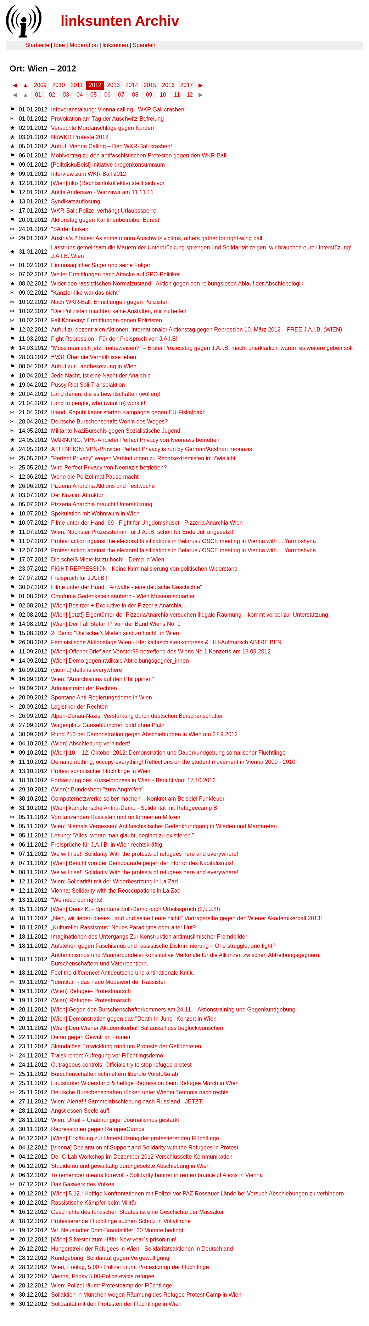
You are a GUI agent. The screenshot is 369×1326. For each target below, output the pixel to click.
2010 (58, 85)
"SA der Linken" (70, 229)
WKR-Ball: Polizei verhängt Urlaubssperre (103, 211)
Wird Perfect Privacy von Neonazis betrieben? (109, 468)
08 (135, 95)
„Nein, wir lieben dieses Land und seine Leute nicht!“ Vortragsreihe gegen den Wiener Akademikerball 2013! (186, 918)
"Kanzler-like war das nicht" (85, 293)
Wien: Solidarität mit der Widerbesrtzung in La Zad (114, 881)
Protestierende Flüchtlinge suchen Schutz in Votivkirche (121, 1221)
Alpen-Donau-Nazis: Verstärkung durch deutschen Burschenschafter (137, 716)
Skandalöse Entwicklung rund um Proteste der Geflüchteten (126, 1046)
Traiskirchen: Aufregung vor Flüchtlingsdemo (107, 1056)
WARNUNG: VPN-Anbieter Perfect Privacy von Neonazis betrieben (135, 440)
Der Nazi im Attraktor (77, 495)
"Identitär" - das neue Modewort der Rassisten (109, 982)
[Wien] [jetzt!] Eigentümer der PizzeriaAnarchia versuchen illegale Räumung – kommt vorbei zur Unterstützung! (190, 615)
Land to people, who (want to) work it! (98, 403)
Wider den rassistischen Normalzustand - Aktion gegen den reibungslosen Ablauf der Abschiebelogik (177, 284)
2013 (113, 85)
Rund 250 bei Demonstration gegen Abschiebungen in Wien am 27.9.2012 (144, 734)
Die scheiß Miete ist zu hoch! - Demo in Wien (107, 560)
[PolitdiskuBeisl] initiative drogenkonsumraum (108, 165)
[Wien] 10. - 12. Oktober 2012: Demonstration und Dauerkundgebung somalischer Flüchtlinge (168, 753)
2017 (186, 85)
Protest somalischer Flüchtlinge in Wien (100, 771)
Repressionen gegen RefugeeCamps (97, 1129)
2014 (131, 85)
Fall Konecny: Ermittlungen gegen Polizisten (106, 320)
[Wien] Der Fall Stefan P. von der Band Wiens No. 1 (115, 624)
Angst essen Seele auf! (80, 1111)
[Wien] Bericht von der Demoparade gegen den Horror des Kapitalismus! (142, 863)
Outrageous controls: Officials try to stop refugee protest (121, 1065)
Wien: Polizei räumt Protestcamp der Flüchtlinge (111, 1285)
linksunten (115, 45)
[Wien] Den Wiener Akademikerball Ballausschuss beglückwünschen (137, 1028)
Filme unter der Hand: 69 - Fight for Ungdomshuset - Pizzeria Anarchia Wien (147, 523)
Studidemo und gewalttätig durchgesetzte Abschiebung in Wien (130, 1166)
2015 (150, 85)
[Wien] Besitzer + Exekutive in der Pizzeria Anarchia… (119, 606)
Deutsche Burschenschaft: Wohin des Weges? (109, 422)
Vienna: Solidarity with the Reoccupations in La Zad (115, 891)
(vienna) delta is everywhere (86, 670)
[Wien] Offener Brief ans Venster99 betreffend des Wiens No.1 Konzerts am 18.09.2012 (160, 651)
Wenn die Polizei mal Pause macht (95, 477)
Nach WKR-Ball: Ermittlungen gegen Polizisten (110, 302)
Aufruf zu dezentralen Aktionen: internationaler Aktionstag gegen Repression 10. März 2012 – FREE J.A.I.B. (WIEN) (196, 330)
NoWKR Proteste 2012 (79, 137)
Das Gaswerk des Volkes (82, 1184)
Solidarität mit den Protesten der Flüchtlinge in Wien (116, 1304)
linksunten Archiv (120, 21)
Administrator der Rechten (84, 688)
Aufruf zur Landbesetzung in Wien (93, 366)
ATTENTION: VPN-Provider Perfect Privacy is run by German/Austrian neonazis (151, 449)
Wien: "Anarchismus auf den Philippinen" (102, 679)
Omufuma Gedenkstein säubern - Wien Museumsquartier (123, 596)
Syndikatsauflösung (75, 201)
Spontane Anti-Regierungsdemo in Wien (101, 697)
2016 (168, 85)
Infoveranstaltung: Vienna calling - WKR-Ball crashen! (118, 109)
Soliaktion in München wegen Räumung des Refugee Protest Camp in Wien (146, 1295)
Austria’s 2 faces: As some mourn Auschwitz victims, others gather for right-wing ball (156, 238)
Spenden (144, 45)
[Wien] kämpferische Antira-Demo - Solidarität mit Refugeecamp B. (135, 808)
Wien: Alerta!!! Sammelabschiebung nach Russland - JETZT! (127, 1102)
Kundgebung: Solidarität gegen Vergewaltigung (110, 1258)
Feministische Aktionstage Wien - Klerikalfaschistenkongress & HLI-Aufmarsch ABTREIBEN (166, 642)
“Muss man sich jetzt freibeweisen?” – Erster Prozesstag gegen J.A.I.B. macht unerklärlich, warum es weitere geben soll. (202, 348)
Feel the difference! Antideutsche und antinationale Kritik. (122, 973)
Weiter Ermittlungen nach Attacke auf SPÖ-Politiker (115, 274)
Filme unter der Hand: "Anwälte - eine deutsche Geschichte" (126, 587)
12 (189, 95)
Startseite (37, 45)
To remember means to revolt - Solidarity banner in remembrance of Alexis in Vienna (157, 1175)
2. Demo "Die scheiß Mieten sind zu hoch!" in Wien (115, 633)
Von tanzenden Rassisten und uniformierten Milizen (115, 817)
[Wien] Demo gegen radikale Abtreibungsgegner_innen (120, 661)
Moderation (83, 45)
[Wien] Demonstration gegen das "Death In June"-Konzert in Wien (134, 1019)
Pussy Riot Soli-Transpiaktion (88, 385)
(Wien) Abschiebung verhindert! (90, 743)
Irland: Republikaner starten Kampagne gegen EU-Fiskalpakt (127, 412)
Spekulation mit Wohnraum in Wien (95, 514)
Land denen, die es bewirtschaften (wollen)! (106, 394)
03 (66, 95)
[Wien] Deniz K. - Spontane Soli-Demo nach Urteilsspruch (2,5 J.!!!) (135, 909)
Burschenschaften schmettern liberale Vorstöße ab (114, 1074)
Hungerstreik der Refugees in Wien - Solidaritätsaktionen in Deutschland (142, 1249)
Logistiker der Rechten (79, 707)
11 (177, 95)
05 (93, 95)
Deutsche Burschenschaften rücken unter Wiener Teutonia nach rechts (139, 1092)
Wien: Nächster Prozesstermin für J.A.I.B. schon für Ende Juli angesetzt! (142, 532)
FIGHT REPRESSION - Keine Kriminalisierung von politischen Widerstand (144, 569)
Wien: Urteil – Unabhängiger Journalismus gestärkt (115, 1120)
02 (52, 95)
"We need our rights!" (78, 900)
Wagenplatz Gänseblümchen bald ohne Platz (107, 725)
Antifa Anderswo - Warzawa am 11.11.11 (102, 192)
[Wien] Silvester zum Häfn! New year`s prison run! (114, 1239)
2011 (77, 85)
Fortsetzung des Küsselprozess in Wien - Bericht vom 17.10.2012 (133, 780)
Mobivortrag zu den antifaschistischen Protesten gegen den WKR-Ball (138, 155)
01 (38, 95)
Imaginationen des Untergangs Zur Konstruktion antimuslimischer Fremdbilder (149, 937)
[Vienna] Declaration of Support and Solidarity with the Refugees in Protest (144, 1148)
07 (121, 95)
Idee (59, 45)
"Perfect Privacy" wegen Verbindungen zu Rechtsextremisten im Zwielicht (143, 458)
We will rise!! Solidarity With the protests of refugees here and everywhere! (144, 854)
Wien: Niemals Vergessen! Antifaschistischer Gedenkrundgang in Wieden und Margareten (164, 826)
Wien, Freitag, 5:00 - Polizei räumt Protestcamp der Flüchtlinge (130, 1267)
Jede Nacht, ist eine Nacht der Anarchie (101, 376)
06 (107, 95)
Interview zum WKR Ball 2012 (88, 174)
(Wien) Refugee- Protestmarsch (91, 991)
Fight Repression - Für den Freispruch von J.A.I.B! (114, 339)
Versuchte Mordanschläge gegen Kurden (102, 128)
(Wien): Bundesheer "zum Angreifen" (97, 789)
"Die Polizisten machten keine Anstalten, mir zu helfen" (120, 311)
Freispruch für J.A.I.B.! (79, 578)
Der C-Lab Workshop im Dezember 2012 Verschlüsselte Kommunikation (142, 1157)
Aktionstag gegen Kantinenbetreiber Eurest (105, 220)
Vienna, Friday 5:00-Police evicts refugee (102, 1276)
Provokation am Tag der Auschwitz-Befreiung (107, 119)
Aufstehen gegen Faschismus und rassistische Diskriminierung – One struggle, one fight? (163, 946)
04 (80, 95)
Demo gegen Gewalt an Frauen (90, 1037)
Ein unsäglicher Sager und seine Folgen (101, 265)
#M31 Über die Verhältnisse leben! (94, 357)
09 (149, 95)
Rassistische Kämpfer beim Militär (93, 1203)
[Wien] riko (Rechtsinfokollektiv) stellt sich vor (107, 183)
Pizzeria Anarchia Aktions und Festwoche (103, 486)
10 (163, 95)
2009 (40, 85)
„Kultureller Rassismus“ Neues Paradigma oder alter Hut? (123, 927)
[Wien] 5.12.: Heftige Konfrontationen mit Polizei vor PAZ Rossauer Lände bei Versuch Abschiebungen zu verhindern (197, 1193)
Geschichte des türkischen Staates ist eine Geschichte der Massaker (137, 1212)
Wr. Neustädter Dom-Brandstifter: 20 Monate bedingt (117, 1230)
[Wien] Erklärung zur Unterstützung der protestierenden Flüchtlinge (135, 1138)
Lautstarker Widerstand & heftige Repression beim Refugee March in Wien (145, 1083)
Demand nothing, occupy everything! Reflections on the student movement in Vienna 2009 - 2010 (173, 762)
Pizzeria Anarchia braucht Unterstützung (101, 504)
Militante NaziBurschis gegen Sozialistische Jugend (115, 431)
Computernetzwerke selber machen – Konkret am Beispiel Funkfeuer (137, 799)
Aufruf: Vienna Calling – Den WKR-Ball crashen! (111, 146)
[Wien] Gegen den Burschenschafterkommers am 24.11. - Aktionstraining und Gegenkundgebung (173, 1010)
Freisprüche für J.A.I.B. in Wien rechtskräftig (106, 845)
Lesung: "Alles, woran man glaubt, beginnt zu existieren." (122, 835)
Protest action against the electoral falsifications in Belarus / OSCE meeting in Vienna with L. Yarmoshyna (183, 541)
